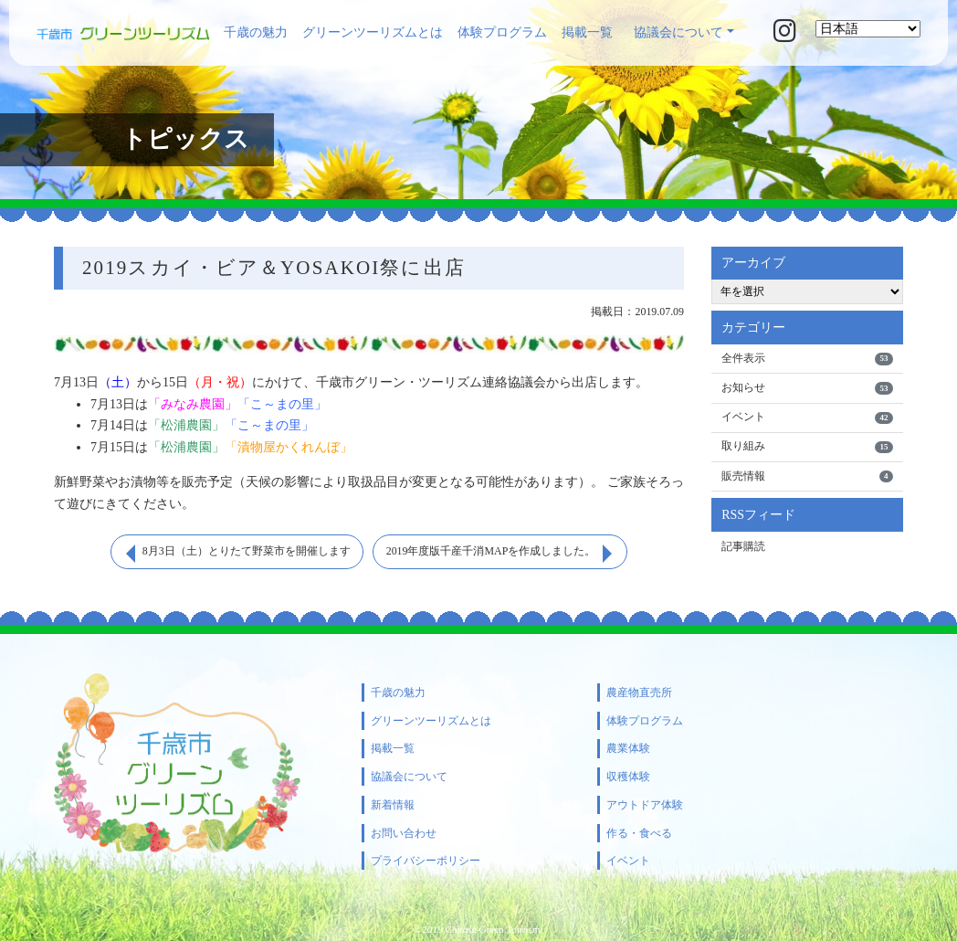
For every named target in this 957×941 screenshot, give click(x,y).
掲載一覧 (587, 32)
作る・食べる (639, 833)
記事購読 (743, 547)
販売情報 (807, 477)
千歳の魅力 (256, 32)
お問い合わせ (403, 833)
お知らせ (807, 388)
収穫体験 (628, 776)
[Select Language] (867, 28)
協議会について (678, 32)
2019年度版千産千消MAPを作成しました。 (491, 551)
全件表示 (807, 359)
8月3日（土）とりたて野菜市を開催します (246, 551)
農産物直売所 (639, 692)
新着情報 (393, 804)
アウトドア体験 (644, 804)
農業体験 (628, 748)
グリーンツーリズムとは (372, 32)
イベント (807, 418)
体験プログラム (502, 32)
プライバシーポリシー (425, 860)
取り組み (807, 447)
